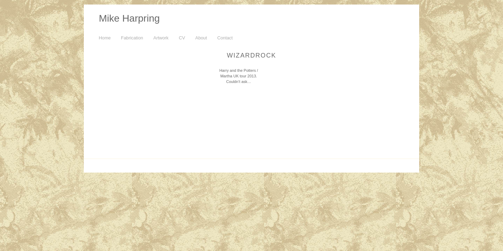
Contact (225, 37)
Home (105, 37)
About (201, 37)
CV (182, 37)
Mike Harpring (129, 18)
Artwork (160, 37)
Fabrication (132, 37)
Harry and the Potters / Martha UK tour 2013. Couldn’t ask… (238, 76)
